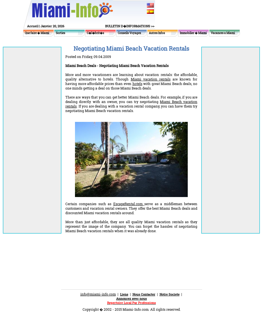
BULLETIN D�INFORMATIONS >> (129, 26)
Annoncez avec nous (131, 298)
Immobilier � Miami (193, 33)
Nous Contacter (143, 294)
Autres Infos (157, 33)
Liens (124, 294)
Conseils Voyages (129, 33)
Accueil (32, 26)
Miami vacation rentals (151, 79)
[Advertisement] (131, 252)
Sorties (60, 33)
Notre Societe (170, 294)
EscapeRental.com (128, 204)
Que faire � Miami (37, 33)
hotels (137, 83)
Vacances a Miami (223, 33)
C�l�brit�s (95, 33)
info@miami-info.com (98, 294)
